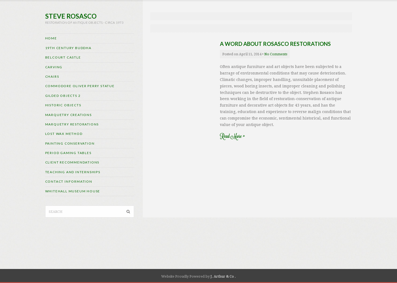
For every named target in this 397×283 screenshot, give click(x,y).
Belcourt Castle (63, 57)
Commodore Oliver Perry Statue (80, 86)
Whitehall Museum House (72, 191)
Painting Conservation (70, 143)
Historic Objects (63, 105)
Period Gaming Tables (68, 153)
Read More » (232, 136)
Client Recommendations (72, 162)
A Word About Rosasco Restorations (275, 43)
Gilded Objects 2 (63, 96)
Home (51, 38)
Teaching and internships (72, 172)
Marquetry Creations (68, 115)
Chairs (52, 76)
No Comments (275, 54)
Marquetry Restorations (72, 124)
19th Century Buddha (68, 48)
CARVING (54, 67)
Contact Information (68, 181)
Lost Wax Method (64, 134)
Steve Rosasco (71, 16)
